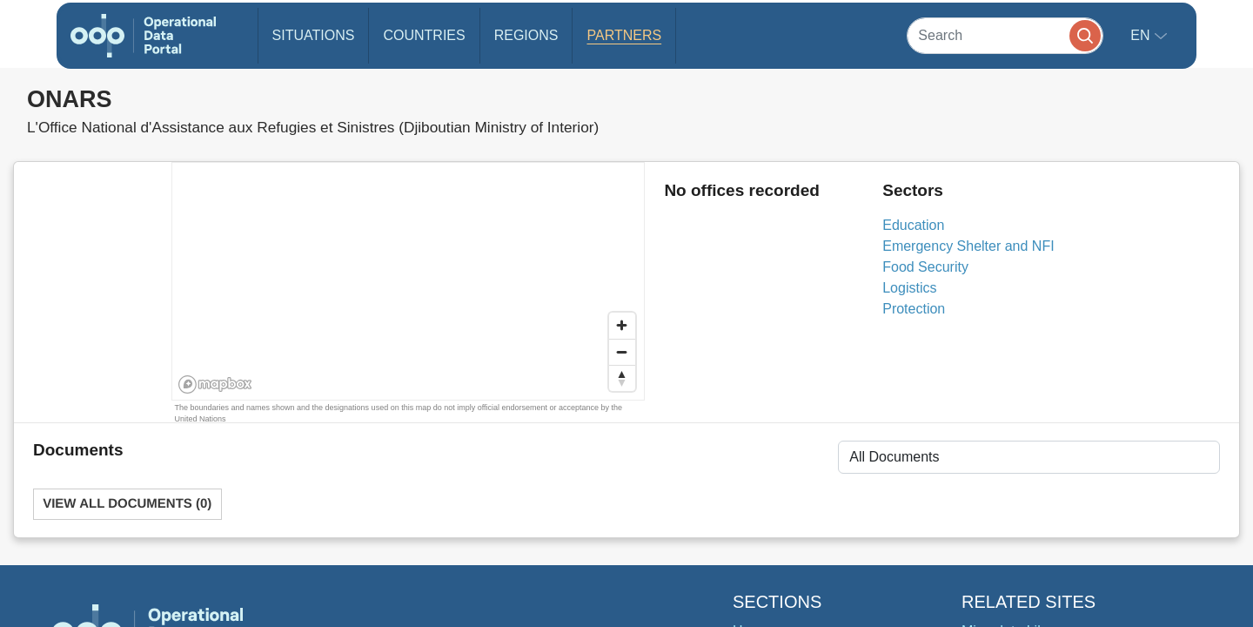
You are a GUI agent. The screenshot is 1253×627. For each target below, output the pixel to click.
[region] (408, 282)
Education (913, 225)
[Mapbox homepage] (215, 384)
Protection (913, 308)
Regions (526, 35)
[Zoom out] (622, 352)
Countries (424, 35)
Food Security (925, 267)
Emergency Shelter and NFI (968, 246)
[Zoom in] (622, 326)
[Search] (1005, 35)
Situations (313, 35)
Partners (623, 35)
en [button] (1142, 35)
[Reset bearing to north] (622, 378)
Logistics (909, 287)
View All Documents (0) (127, 503)
